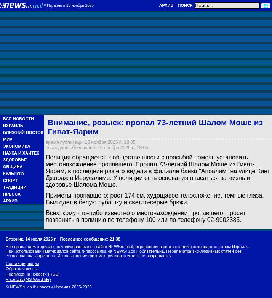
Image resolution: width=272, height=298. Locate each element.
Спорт (10, 180)
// (69, 5)
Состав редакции (22, 263)
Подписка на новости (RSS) (32, 274)
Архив (166, 5)
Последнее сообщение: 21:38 (90, 239)
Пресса (12, 194)
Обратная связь (21, 268)
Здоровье (15, 160)
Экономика (16, 146)
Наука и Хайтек (21, 153)
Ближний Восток (23, 132)
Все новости (18, 118)
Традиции (14, 187)
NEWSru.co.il (126, 251)
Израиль (13, 125)
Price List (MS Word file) (28, 279)
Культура (13, 173)
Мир (7, 139)
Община (12, 166)
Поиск (185, 5)
